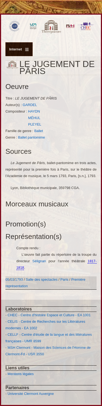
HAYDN (34, 111)
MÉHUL (34, 118)
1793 (19, 279)
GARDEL (30, 105)
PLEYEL (34, 124)
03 (12, 279)
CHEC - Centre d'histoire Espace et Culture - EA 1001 (49, 315)
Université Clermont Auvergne (31, 394)
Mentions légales (21, 374)
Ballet (38, 131)
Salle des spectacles (42, 279)
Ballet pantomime (31, 137)
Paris (64, 279)
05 (7, 279)
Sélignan (40, 261)
